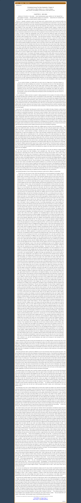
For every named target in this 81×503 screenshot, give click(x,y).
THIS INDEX (36, 498)
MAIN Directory (44, 499)
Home (17, 3)
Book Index (27, 3)
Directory (22, 3)
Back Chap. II (44, 498)
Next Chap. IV (36, 499)
